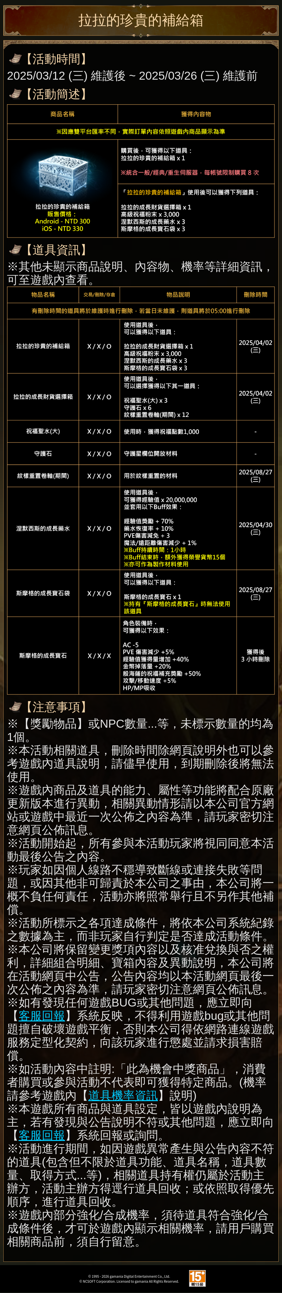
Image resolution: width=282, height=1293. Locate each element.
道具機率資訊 (123, 1095)
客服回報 (42, 1015)
